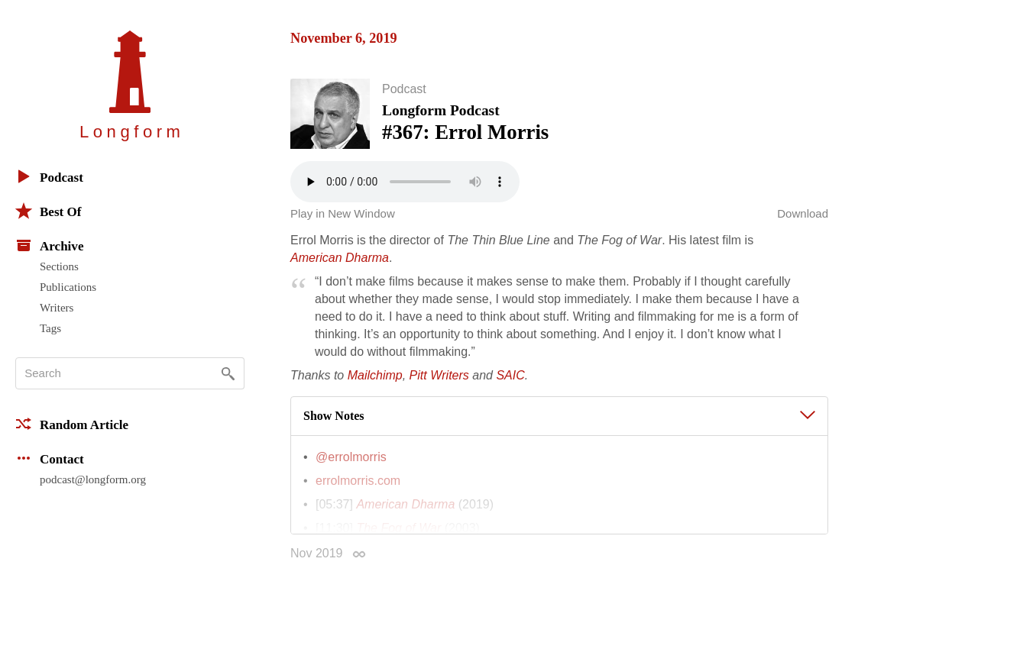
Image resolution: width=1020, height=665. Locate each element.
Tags (50, 328)
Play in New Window (342, 223)
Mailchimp (375, 385)
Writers (56, 308)
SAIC (510, 385)
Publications (68, 287)
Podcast (49, 176)
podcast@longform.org (93, 479)
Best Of (48, 210)
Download (802, 223)
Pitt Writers (439, 385)
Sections (59, 266)
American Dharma (339, 267)
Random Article (71, 423)
